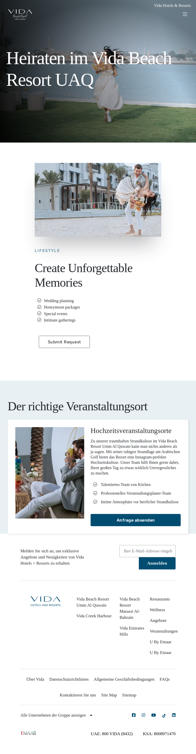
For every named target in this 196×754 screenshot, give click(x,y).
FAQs (164, 679)
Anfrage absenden (136, 520)
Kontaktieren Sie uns (78, 695)
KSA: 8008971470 (159, 733)
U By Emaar (161, 641)
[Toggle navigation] (187, 14)
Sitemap (129, 695)
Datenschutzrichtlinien (69, 679)
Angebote (158, 620)
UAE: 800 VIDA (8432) (112, 733)
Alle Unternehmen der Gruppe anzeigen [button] (56, 715)
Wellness (157, 609)
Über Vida (35, 679)
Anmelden (157, 563)
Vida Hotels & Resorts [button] (172, 5)
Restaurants (160, 599)
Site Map (109, 695)
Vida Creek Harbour (94, 615)
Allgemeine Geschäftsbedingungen (124, 679)
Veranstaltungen (164, 631)
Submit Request (64, 341)
